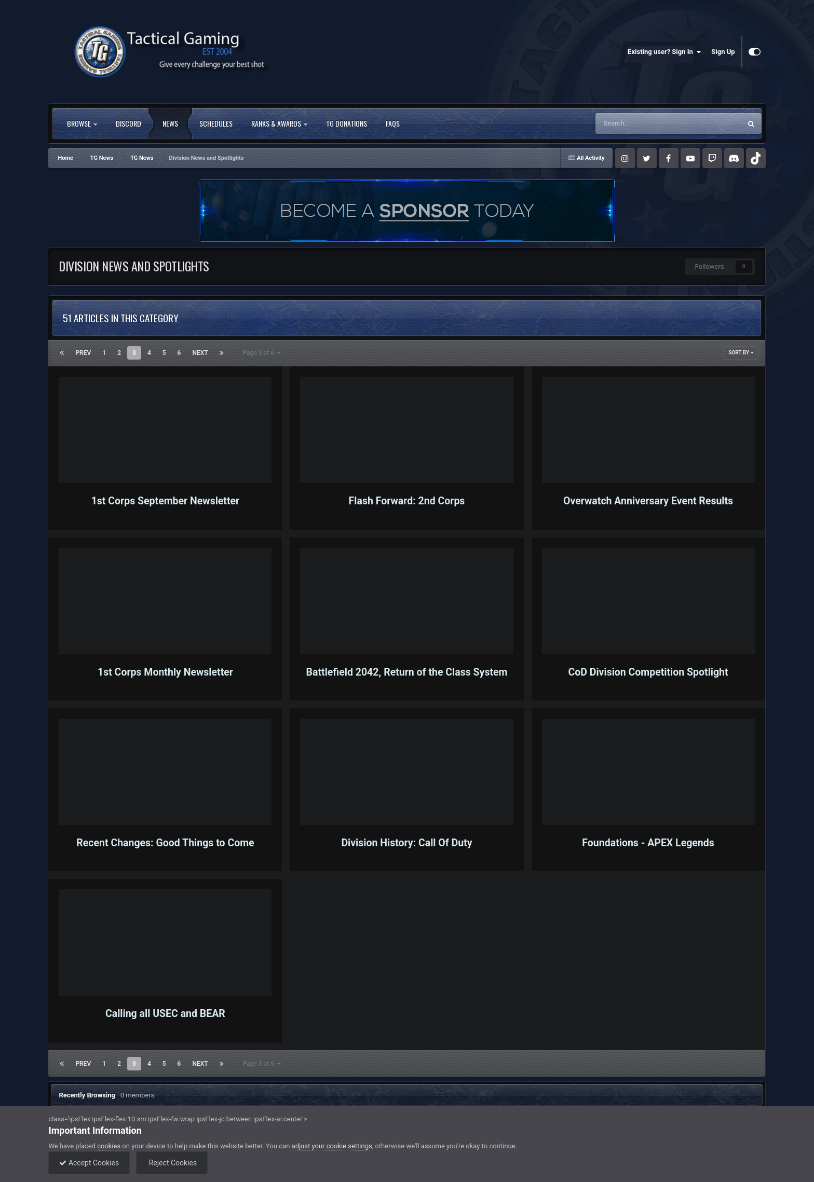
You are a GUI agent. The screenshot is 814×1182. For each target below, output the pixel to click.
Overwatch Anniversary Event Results (648, 501)
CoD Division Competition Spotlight (648, 672)
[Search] (647, 123)
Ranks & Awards (279, 123)
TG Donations (346, 123)
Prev (83, 352)
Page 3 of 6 (262, 352)
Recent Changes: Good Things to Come (165, 843)
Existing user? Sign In (664, 51)
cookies (108, 1146)
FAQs (392, 123)
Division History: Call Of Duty (406, 843)
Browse (82, 123)
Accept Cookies (89, 1163)
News (170, 123)
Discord (128, 123)
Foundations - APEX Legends (648, 843)
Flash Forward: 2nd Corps (407, 501)
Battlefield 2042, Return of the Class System (407, 672)
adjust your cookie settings (332, 1146)
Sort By (740, 352)
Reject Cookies (172, 1163)
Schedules (216, 123)
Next (200, 352)
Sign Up (723, 52)
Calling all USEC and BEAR (165, 1014)
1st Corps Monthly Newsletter (165, 672)
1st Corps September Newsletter (165, 501)
